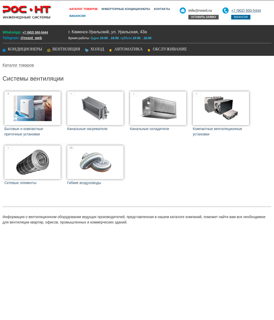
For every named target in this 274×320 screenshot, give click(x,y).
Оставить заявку (203, 17)
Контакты (162, 8)
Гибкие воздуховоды (84, 183)
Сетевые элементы (20, 183)
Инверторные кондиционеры (126, 8)
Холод (97, 49)
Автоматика (128, 49)
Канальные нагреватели (87, 129)
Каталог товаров (83, 8)
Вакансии (77, 15)
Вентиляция (66, 49)
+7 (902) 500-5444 (246, 10)
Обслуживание (170, 49)
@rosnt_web (31, 38)
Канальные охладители (149, 129)
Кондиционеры (25, 49)
